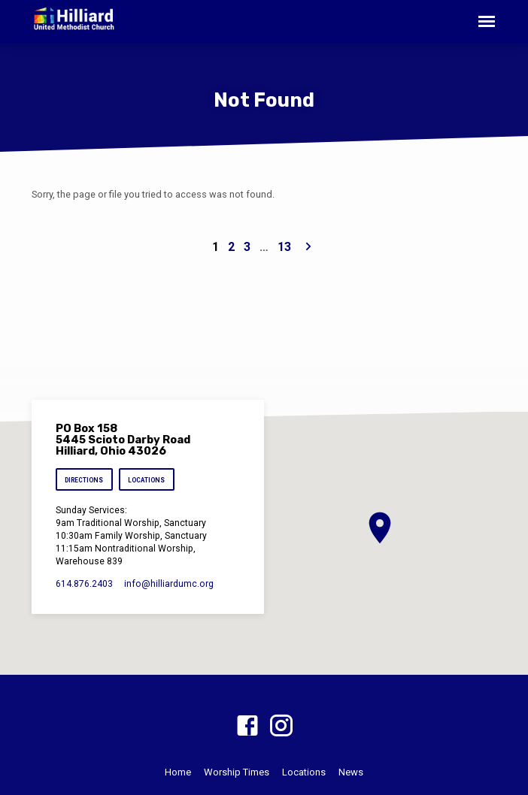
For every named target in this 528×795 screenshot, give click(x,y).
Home (178, 772)
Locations (146, 480)
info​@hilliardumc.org (169, 584)
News (350, 772)
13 (284, 247)
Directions (84, 480)
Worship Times (236, 772)
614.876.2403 (84, 584)
